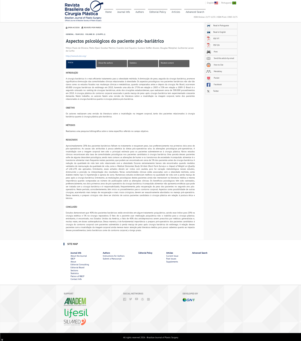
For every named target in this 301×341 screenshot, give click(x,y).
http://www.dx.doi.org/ (76, 56)
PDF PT (212, 38)
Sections (74, 270)
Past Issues (171, 258)
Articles (176, 12)
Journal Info (123, 12)
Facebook (214, 84)
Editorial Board (77, 267)
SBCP (73, 258)
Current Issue (172, 256)
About (73, 261)
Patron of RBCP (77, 276)
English (212, 2)
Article (70, 62)
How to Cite (214, 65)
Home (108, 12)
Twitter (212, 91)
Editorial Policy (157, 12)
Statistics (133, 63)
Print (212, 51)
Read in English (216, 32)
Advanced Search (195, 12)
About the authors (105, 63)
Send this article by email (220, 58)
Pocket (212, 78)
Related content (167, 63)
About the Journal (79, 256)
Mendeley (214, 71)
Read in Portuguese (217, 25)
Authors (139, 12)
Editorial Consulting (80, 264)
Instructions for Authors (114, 256)
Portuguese (228, 2)
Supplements (172, 261)
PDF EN (213, 45)
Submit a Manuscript (112, 258)
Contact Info (76, 279)
